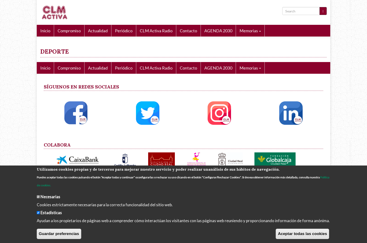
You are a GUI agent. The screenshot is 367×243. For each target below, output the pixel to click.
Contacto (188, 30)
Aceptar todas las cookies (302, 234)
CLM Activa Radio (156, 30)
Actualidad (98, 30)
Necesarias (50, 196)
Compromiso (69, 30)
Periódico (123, 30)
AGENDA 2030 (218, 30)
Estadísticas (51, 212)
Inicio (45, 30)
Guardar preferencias (59, 234)
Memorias (250, 30)
